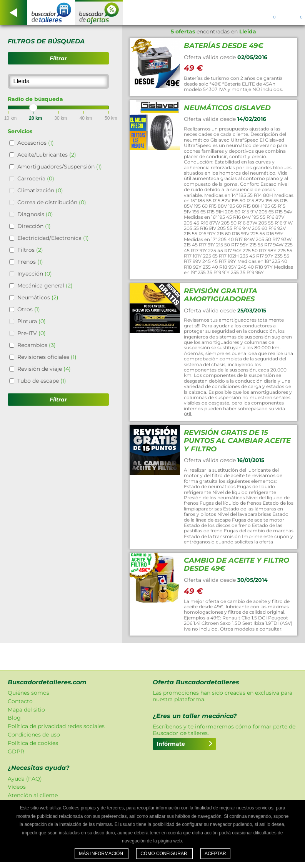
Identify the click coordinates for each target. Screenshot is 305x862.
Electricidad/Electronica (53, 237)
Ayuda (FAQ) (25, 778)
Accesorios (35, 142)
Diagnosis (35, 214)
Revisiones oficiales (47, 356)
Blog (14, 717)
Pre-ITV (31, 333)
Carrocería (35, 178)
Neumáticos (37, 297)
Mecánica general (45, 285)
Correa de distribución (51, 202)
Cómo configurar (164, 853)
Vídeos (17, 786)
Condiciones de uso (34, 734)
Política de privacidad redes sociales (56, 726)
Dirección (34, 226)
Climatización (40, 190)
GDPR (16, 751)
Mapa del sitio (26, 709)
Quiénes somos (28, 692)
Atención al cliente (33, 795)
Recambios (36, 345)
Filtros (30, 249)
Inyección (34, 273)
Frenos (30, 261)
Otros (28, 309)
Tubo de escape (41, 380)
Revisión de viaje (44, 368)
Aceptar (215, 853)
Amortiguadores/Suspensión (59, 166)
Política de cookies (33, 743)
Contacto (20, 701)
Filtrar (58, 58)
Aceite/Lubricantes (46, 154)
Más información (101, 853)
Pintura (31, 321)
